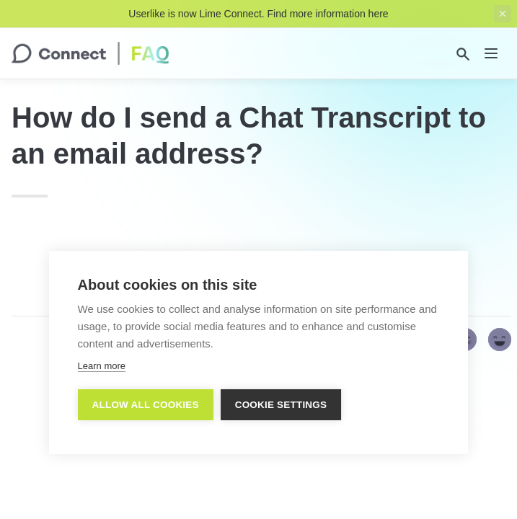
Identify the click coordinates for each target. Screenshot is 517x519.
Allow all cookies (145, 404)
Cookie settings (281, 404)
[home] (90, 53)
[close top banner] (502, 13)
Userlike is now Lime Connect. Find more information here (258, 13)
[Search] (463, 54)
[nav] (491, 53)
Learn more (101, 365)
